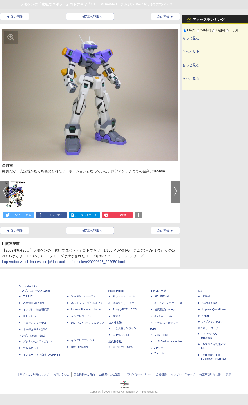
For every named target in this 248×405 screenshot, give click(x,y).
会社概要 (161, 374)
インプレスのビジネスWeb (34, 290)
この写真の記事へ (90, 16)
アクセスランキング (208, 20)
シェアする (56, 215)
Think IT (27, 296)
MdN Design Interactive (168, 341)
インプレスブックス (83, 340)
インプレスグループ (183, 374)
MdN (153, 329)
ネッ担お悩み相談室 (35, 329)
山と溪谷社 (115, 322)
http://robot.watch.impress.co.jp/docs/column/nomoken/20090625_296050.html (63, 262)
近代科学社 (115, 341)
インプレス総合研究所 (36, 309)
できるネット (31, 348)
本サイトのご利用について (33, 374)
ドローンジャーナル (35, 322)
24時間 (205, 30)
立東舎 (117, 316)
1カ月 (233, 30)
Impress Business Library (86, 309)
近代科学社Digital (123, 346)
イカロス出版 (158, 290)
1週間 (220, 30)
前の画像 (17, 16)
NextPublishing (80, 346)
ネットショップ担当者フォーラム (91, 303)
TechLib (159, 353)
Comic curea (209, 303)
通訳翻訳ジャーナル (166, 309)
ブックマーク (89, 215)
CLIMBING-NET (122, 334)
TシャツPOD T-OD (125, 309)
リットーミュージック (126, 296)
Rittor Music (116, 290)
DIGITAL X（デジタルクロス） (89, 322)
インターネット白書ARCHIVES (41, 354)
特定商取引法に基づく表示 (215, 374)
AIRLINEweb (162, 296)
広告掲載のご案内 (84, 374)
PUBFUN (203, 316)
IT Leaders (29, 316)
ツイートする (23, 215)
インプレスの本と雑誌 (32, 336)
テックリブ (156, 348)
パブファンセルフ (212, 321)
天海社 (206, 296)
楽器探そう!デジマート (126, 303)
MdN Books (161, 334)
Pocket (122, 215)
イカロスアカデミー (166, 322)
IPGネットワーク (208, 328)
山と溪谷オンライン (125, 328)
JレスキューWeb (164, 316)
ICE (200, 290)
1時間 (191, 30)
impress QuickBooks (214, 309)
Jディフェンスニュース (168, 303)
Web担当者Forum (33, 303)
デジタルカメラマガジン (37, 341)
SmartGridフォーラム (83, 296)
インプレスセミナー (83, 316)
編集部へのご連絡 (109, 374)
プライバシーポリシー (138, 374)
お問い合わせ (61, 374)
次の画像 (163, 16)
